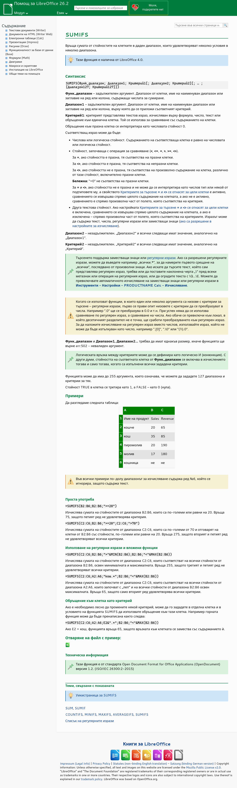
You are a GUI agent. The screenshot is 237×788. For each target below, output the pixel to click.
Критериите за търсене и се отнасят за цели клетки (164, 192)
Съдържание (14, 25)
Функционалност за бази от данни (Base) (29, 52)
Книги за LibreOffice (147, 744)
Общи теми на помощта (24, 74)
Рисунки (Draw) (19, 46)
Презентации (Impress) (23, 42)
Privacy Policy (101, 763)
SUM (69, 708)
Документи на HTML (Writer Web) (30, 34)
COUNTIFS (74, 714)
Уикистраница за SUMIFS (96, 695)
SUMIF (80, 708)
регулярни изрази (161, 257)
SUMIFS (141, 714)
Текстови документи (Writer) (27, 30)
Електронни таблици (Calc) (26, 38)
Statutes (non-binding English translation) (140, 763)
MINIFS (90, 714)
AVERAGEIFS (123, 714)
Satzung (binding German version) (192, 763)
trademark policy (91, 779)
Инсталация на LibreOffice (26, 69)
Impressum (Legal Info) (75, 763)
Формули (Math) (19, 58)
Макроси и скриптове (23, 66)
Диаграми (15, 62)
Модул (19, 12)
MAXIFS (104, 714)
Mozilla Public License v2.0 (203, 767)
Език (60, 12)
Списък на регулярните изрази (89, 720)
